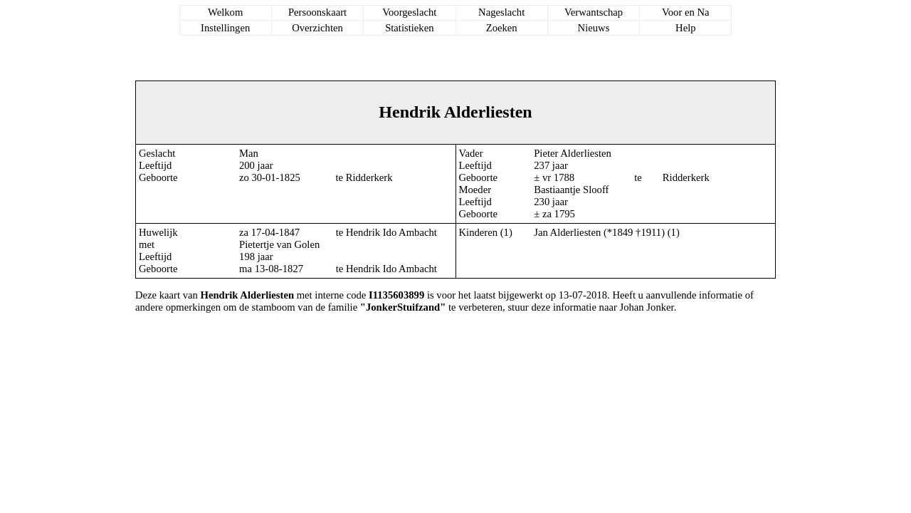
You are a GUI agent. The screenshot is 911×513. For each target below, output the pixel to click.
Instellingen (225, 27)
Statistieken (409, 27)
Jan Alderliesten (567, 232)
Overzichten (317, 27)
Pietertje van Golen (279, 244)
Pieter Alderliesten (572, 153)
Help (685, 27)
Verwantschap (593, 12)
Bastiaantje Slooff (571, 189)
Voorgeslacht (409, 12)
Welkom (225, 12)
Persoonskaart (317, 12)
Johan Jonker (647, 307)
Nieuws (594, 27)
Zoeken (501, 27)
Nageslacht (501, 12)
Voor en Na (685, 12)
